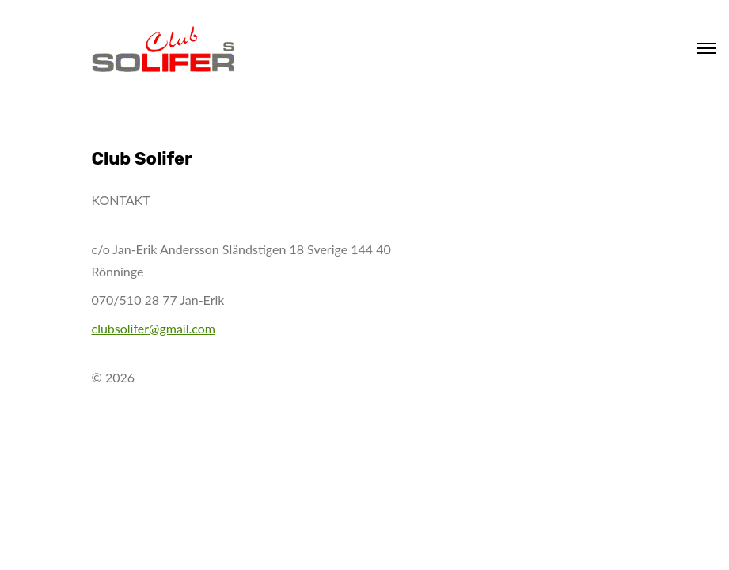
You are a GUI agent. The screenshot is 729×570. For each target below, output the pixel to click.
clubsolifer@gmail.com (153, 328)
